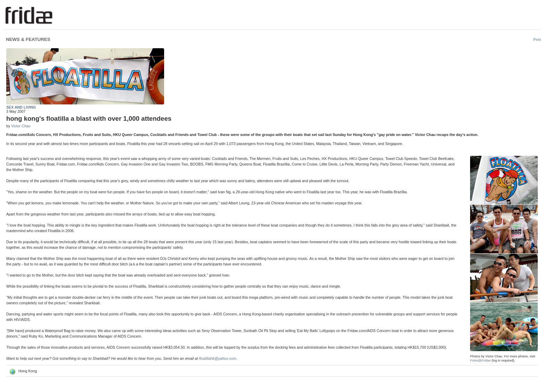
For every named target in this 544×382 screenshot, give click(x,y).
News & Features (28, 39)
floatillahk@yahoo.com (217, 358)
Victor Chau (20, 126)
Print (537, 39)
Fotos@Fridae (480, 360)
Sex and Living (21, 107)
